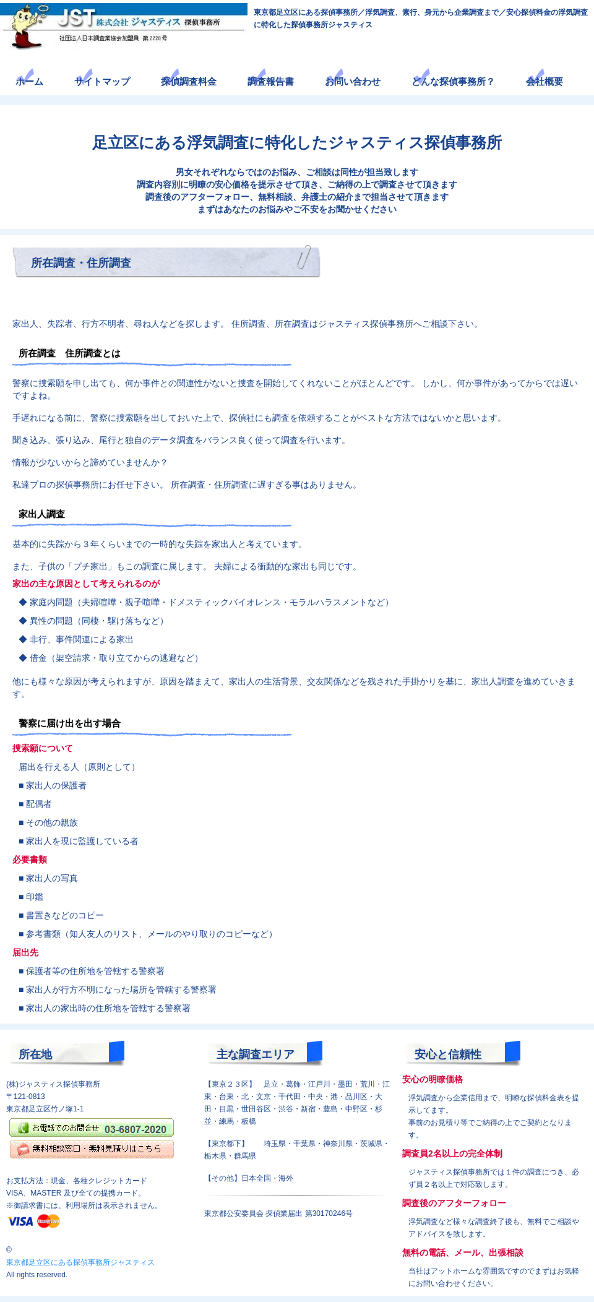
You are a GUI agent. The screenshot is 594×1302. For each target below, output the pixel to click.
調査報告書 (271, 81)
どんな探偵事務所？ (453, 81)
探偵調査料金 (189, 81)
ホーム (29, 81)
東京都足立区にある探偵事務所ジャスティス (80, 1262)
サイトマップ (102, 81)
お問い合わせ (353, 81)
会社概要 (544, 81)
